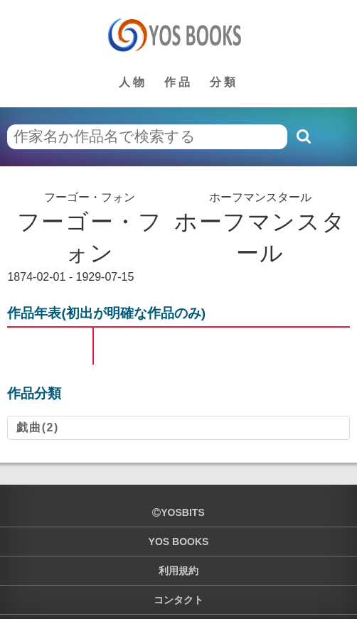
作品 (178, 82)
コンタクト (178, 599)
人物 (133, 82)
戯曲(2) (37, 427)
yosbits (178, 512)
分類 (224, 82)
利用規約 (178, 570)
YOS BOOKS (179, 541)
